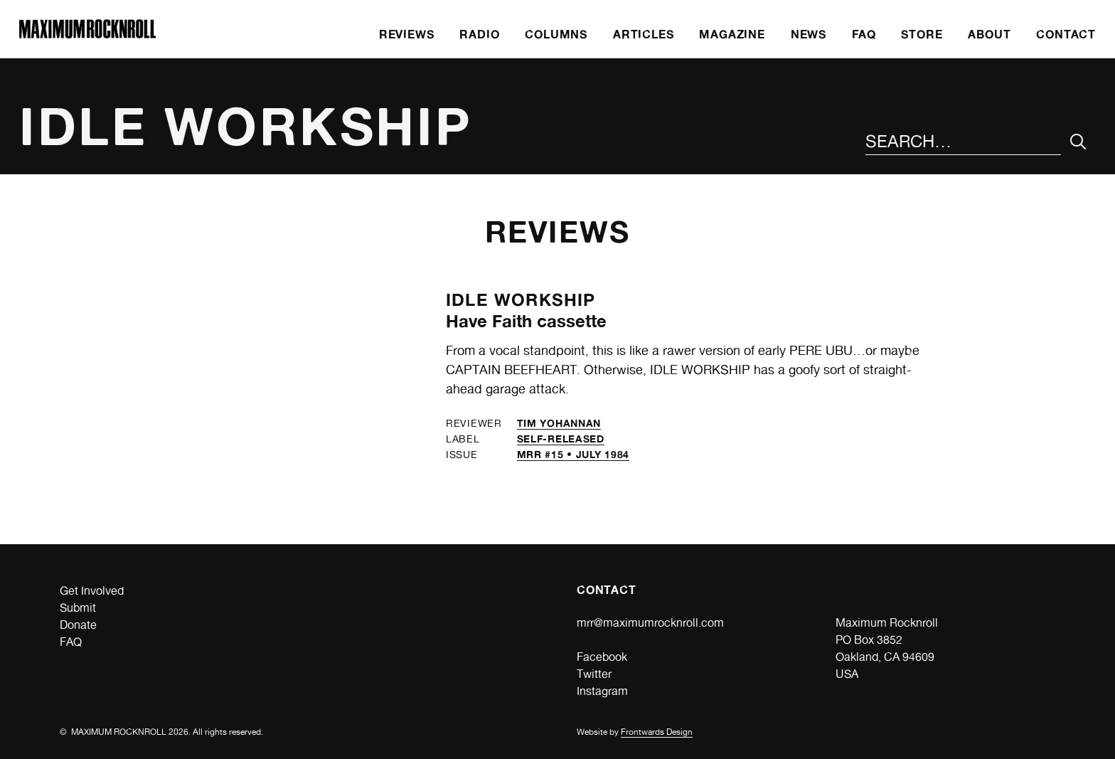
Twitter (594, 674)
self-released (560, 438)
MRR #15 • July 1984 (573, 454)
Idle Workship (521, 300)
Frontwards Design (657, 732)
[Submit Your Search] (1078, 142)
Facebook (602, 657)
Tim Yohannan (559, 423)
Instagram (602, 691)
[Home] (87, 34)
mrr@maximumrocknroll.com (650, 623)
